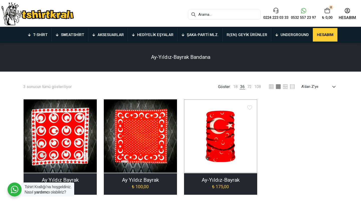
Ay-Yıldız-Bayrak (221, 180)
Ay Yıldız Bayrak (60, 180)
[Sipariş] (319, 86)
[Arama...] (218, 15)
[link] (235, 86)
